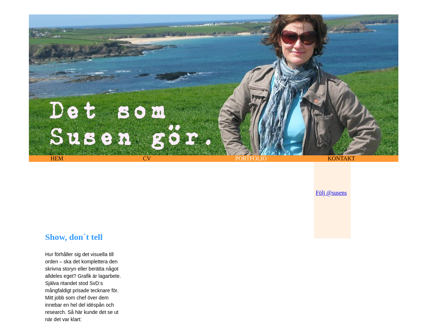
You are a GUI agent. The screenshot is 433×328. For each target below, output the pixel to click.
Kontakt (341, 158)
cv (147, 158)
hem (57, 158)
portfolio (251, 158)
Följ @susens (331, 193)
